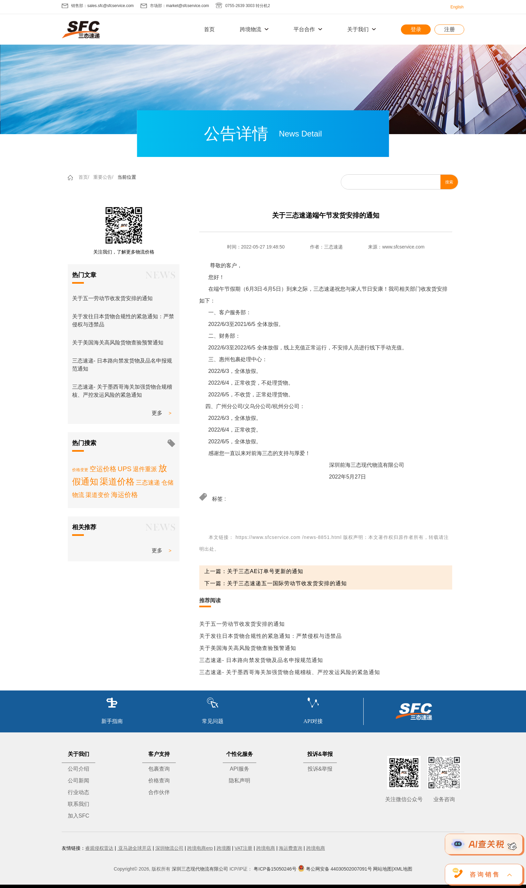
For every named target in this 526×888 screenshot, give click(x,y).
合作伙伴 (159, 792)
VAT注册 (243, 848)
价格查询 (159, 780)
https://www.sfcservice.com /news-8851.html (288, 537)
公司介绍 (78, 769)
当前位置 (126, 177)
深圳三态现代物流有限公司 (200, 869)
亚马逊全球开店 (134, 848)
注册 (449, 29)
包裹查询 (159, 769)
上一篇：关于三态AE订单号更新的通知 (253, 571)
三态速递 (148, 482)
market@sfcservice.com (187, 5)
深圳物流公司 (169, 848)
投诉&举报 (320, 769)
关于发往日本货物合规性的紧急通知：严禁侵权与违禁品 (270, 636)
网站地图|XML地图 (392, 869)
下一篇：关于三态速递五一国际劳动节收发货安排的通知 (275, 583)
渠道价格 (117, 482)
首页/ (83, 177)
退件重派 (145, 469)
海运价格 (124, 494)
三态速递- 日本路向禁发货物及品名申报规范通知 (261, 660)
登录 (416, 29)
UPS (125, 469)
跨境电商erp (200, 848)
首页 (209, 29)
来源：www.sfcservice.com (396, 246)
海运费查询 (290, 848)
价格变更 (80, 469)
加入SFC (78, 816)
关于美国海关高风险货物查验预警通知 (117, 342)
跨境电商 (265, 848)
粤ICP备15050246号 (275, 869)
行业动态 (78, 792)
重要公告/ (103, 177)
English (457, 7)
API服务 (239, 769)
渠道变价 (98, 495)
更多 (157, 413)
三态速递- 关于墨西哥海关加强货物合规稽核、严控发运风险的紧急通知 (289, 672)
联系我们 (78, 804)
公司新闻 (78, 780)
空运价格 (103, 469)
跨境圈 (224, 848)
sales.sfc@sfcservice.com (110, 5)
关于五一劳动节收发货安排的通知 (112, 298)
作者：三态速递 (326, 246)
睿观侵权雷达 (99, 848)
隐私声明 (239, 780)
